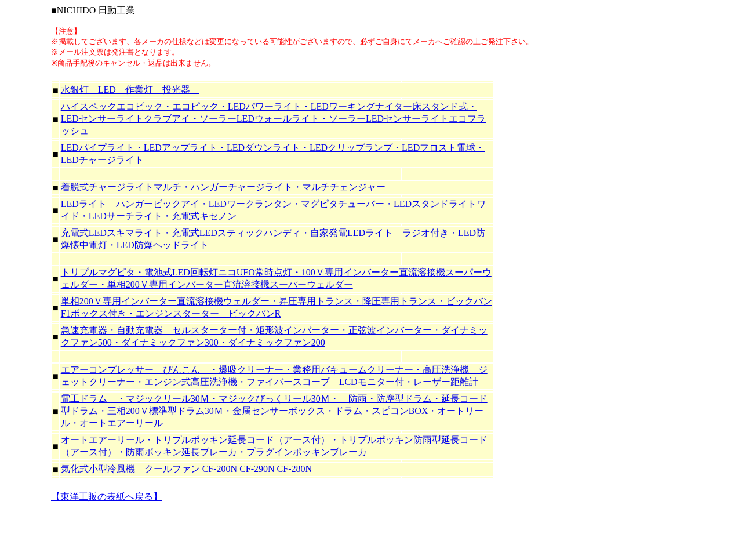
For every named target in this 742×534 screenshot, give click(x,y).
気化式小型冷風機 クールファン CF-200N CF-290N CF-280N (186, 469)
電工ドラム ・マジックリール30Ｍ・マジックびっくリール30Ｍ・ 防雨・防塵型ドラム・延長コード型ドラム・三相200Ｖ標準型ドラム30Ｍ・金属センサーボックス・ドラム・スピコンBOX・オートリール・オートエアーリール (274, 411)
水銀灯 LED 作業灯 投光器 (130, 90)
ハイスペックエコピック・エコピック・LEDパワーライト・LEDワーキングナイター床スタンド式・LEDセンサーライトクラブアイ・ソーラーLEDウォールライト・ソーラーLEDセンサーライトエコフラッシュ (273, 118)
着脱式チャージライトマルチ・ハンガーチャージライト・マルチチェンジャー (223, 187)
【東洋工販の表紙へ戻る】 (106, 497)
